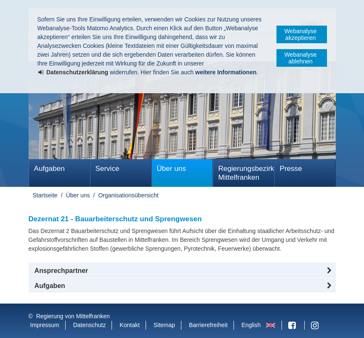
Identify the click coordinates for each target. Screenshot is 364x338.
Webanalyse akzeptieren (300, 34)
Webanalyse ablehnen (300, 58)
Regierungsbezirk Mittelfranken (246, 173)
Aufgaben (49, 169)
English (251, 325)
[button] (182, 270)
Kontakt (129, 325)
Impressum (44, 325)
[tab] (182, 286)
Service (108, 169)
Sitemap (164, 325)
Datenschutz (89, 325)
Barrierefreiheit (208, 325)
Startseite (45, 195)
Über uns (171, 169)
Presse (291, 169)
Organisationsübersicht (128, 195)
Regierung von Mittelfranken (73, 316)
